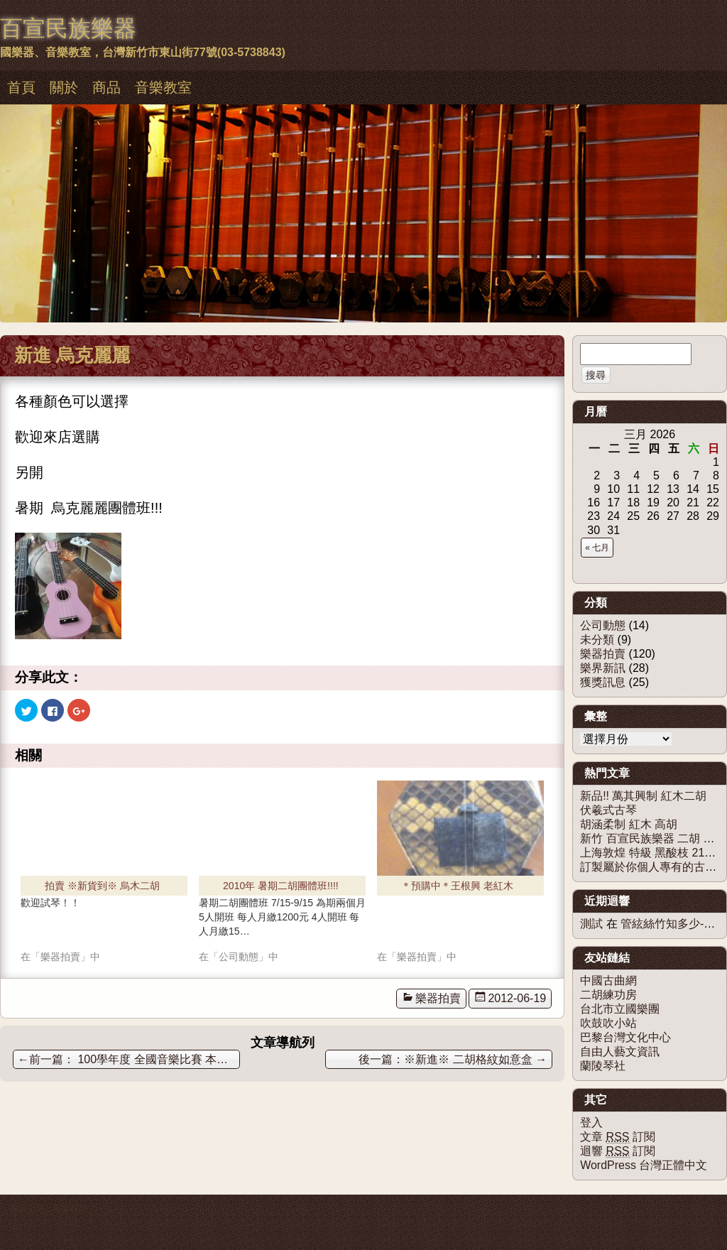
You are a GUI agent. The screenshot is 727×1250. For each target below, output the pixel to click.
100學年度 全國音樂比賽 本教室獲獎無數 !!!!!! (129, 1059)
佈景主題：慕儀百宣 (48, 1209)
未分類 (597, 640)
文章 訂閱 (617, 1137)
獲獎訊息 (602, 682)
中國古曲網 (608, 980)
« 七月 (597, 548)
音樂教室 (163, 87)
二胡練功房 (608, 995)
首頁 (21, 87)
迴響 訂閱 (617, 1151)
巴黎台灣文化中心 (625, 1037)
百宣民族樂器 (68, 28)
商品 (106, 87)
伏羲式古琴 (608, 810)
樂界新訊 (602, 668)
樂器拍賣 (438, 998)
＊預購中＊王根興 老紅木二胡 (457, 888)
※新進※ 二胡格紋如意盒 (475, 1059)
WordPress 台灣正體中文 (643, 1165)
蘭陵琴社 (602, 1066)
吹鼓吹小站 (608, 1023)
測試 (591, 924)
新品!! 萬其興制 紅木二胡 (643, 796)
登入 (591, 1122)
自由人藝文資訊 (620, 1051)
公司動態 (602, 625)
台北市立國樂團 (620, 1009)
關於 (64, 87)
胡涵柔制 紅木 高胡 (628, 824)
